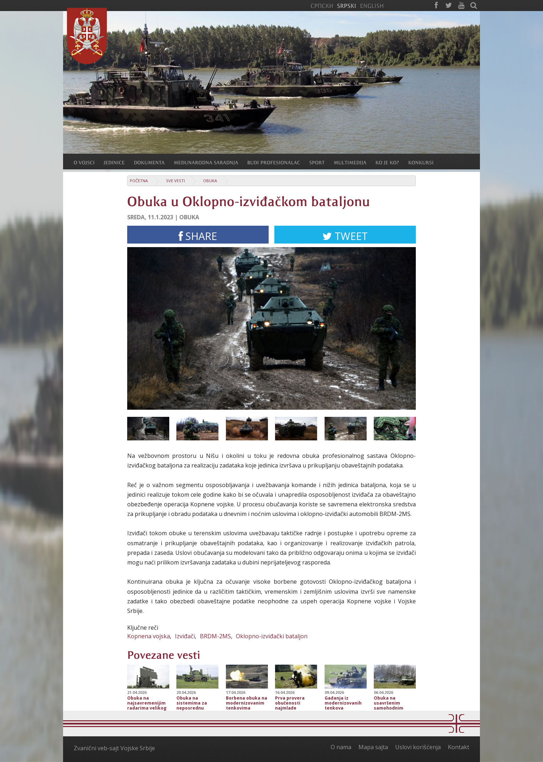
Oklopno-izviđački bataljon (271, 636)
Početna (139, 180)
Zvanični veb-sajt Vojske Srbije (114, 748)
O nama (341, 747)
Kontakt (458, 747)
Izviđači (185, 636)
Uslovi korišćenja (418, 747)
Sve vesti (175, 180)
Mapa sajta (373, 747)
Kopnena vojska (148, 636)
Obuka (210, 180)
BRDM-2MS (215, 636)
